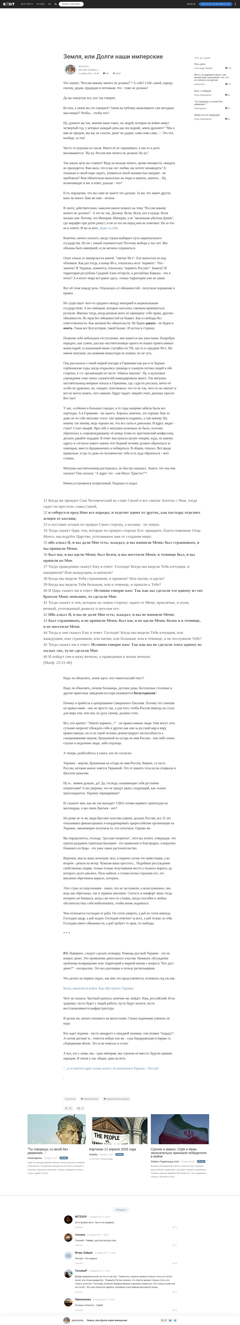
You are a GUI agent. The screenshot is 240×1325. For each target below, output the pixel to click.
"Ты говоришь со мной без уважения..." (48, 1151)
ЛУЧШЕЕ (40, 4)
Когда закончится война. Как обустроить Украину (98, 988)
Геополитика (70, 1099)
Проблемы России (89, 1099)
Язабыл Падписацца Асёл (165, 1161)
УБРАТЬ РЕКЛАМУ (71, 4)
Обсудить (121, 1210)
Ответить (79, 1227)
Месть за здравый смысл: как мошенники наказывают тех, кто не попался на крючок (211, 77)
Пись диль (200, 64)
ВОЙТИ (191, 4)
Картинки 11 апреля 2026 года (112, 1149)
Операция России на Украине (116, 1099)
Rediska (93, 1154)
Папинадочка (35, 1158)
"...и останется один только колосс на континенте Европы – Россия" (111, 1068)
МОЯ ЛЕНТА (27, 4)
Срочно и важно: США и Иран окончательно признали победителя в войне (178, 1153)
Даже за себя (109, 228)
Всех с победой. (203, 91)
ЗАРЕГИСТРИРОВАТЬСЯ (215, 4)
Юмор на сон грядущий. (207, 115)
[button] (235, 4)
